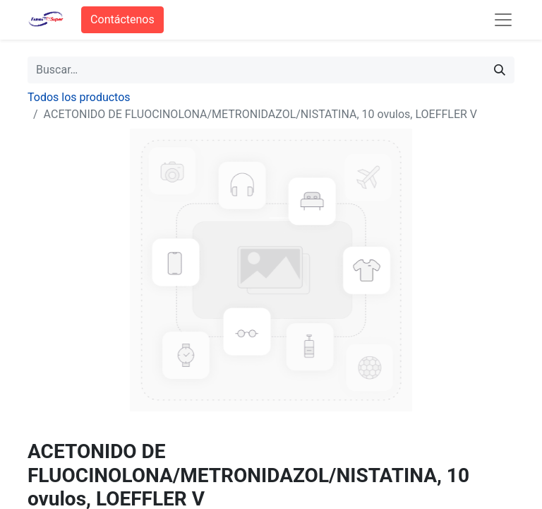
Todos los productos (79, 97)
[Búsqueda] (499, 70)
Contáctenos (122, 19)
